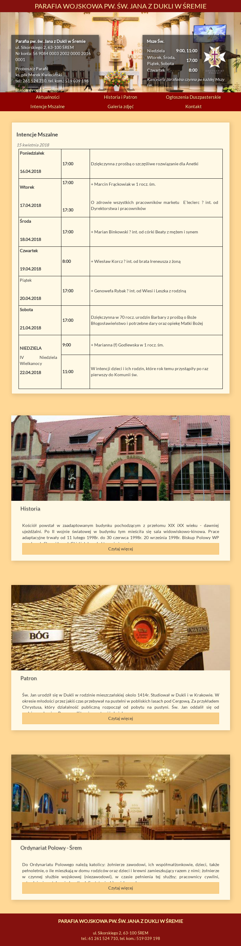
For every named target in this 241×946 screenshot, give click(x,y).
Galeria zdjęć (121, 106)
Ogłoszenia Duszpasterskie (193, 97)
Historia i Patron (120, 97)
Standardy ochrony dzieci (37, 90)
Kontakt (193, 106)
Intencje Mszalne (47, 106)
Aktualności (48, 97)
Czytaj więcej (120, 548)
